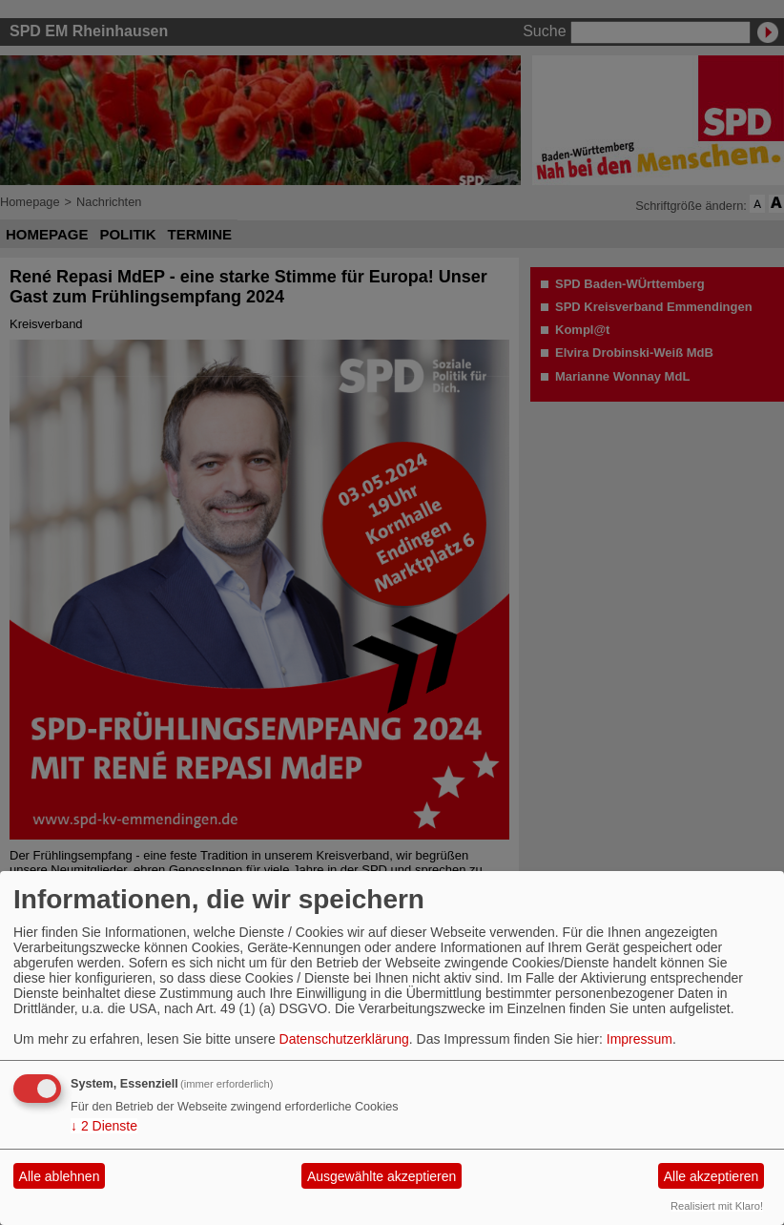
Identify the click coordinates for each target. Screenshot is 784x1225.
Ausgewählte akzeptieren (381, 1176)
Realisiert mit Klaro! (717, 1206)
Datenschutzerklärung (344, 1039)
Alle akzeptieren (711, 1176)
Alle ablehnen (59, 1176)
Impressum (639, 1039)
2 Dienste (104, 1125)
